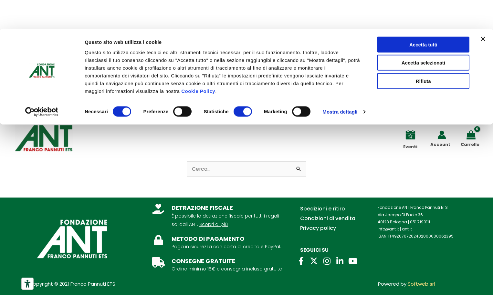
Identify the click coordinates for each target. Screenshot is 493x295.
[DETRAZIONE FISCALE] (158, 209)
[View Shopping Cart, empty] (472, 134)
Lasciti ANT (136, 102)
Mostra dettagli (339, 83)
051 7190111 (420, 222)
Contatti (64, 102)
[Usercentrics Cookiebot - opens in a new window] (42, 83)
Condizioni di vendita (327, 218)
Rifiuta (423, 52)
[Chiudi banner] (483, 10)
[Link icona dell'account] (441, 134)
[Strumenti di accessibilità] (27, 284)
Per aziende (99, 102)
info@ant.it (388, 229)
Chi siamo (31, 102)
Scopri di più (213, 224)
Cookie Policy (198, 62)
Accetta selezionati (423, 34)
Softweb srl (421, 283)
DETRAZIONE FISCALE (202, 208)
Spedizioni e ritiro (322, 208)
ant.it (407, 229)
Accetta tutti (423, 15)
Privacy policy (318, 228)
